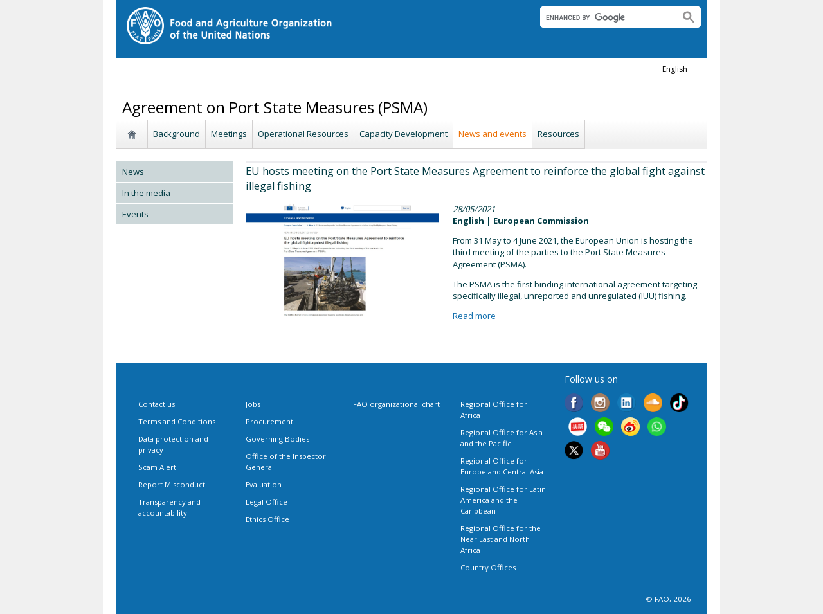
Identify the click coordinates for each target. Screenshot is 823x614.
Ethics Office (267, 519)
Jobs (253, 404)
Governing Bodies (277, 439)
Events (135, 214)
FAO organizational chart (396, 404)
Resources (558, 134)
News (133, 171)
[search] (605, 17)
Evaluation (264, 484)
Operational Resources (303, 134)
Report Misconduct (171, 484)
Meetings (229, 134)
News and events (492, 134)
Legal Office (266, 502)
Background (176, 134)
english (674, 69)
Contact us (156, 404)
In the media (146, 193)
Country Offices (488, 567)
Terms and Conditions (176, 421)
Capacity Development (403, 134)
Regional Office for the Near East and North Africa (500, 539)
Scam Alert (157, 467)
